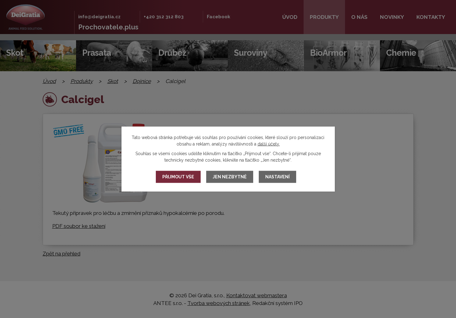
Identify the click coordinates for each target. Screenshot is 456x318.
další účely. (269, 143)
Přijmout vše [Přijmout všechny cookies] (178, 176)
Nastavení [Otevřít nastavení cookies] (277, 176)
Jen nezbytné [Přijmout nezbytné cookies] (230, 176)
